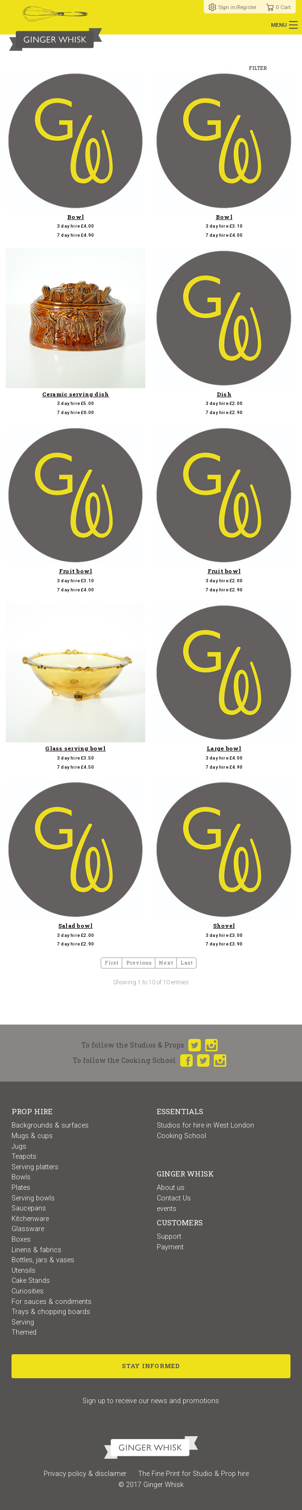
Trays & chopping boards (51, 1312)
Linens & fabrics (36, 1250)
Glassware (28, 1229)
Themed (24, 1332)
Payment (170, 1247)
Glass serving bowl (75, 748)
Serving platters (35, 1167)
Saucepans (29, 1208)
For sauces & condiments (52, 1302)
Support (169, 1237)
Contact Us (174, 1198)
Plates (21, 1188)
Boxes (21, 1239)
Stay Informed (151, 1366)
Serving (23, 1322)
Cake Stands (31, 1281)
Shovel (224, 925)
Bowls (21, 1177)
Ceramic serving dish (75, 394)
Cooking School (181, 1136)
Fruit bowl (75, 571)
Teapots (24, 1157)
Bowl (75, 216)
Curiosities (28, 1291)
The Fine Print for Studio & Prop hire (193, 1474)
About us (171, 1188)
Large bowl (224, 748)
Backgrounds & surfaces (50, 1125)
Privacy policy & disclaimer (85, 1474)
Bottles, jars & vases (43, 1260)
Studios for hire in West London (205, 1125)
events (166, 1209)
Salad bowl (75, 925)
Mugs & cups (32, 1136)
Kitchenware (30, 1219)
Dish (224, 394)
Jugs (19, 1146)
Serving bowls (33, 1198)
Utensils (23, 1271)
